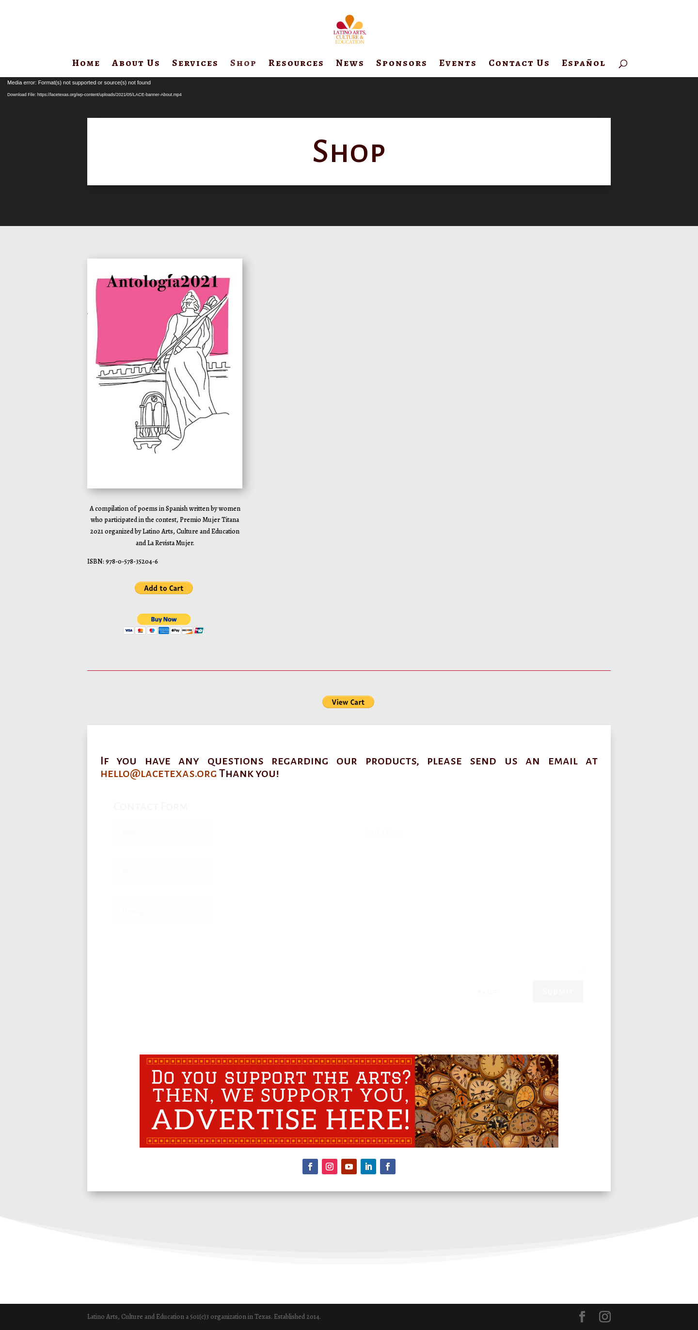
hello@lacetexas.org (158, 773)
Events (458, 64)
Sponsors (402, 64)
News (350, 64)
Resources (296, 64)
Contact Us (519, 64)
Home (86, 64)
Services (195, 64)
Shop (243, 64)
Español (584, 64)
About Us (136, 64)
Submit (557, 991)
